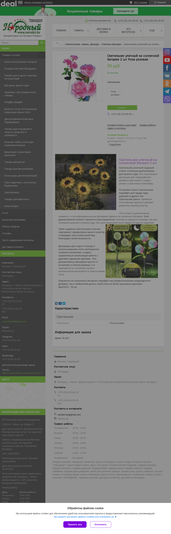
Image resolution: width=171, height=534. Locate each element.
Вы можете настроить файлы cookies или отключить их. (84, 516)
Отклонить (101, 524)
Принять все (75, 524)
